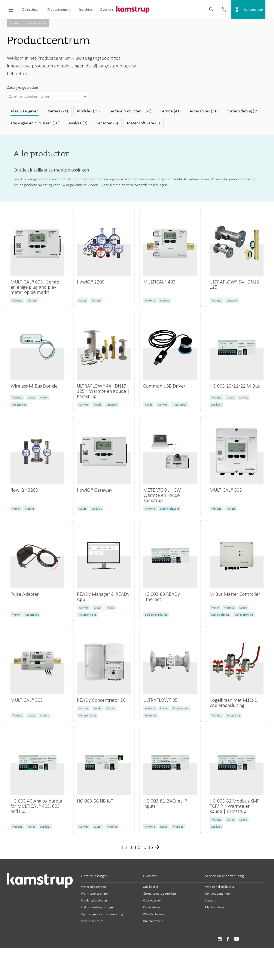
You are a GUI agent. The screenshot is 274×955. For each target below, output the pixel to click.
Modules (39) (88, 110)
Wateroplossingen (93, 887)
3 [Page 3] (131, 847)
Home (14, 23)
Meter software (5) (143, 122)
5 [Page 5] (139, 847)
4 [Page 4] (135, 847)
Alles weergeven (24, 110)
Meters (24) (58, 110)
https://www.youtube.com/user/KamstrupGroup (236, 939)
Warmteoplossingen (95, 893)
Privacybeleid (152, 907)
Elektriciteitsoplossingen (98, 907)
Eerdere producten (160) (130, 110)
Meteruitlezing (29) (243, 110)
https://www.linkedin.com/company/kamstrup (219, 939)
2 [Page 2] (126, 847)
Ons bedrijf (150, 887)
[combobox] (9, 96)
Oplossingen (31, 9)
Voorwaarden (152, 900)
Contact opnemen (217, 893)
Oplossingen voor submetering (102, 914)
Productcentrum (59, 9)
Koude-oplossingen (94, 900)
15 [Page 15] (150, 847)
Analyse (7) (77, 122)
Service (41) (170, 110)
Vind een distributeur (219, 887)
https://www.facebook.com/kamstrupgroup (228, 939)
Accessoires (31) (204, 110)
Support (210, 900)
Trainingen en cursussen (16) (35, 122)
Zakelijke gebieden (22, 87)
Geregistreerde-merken (159, 893)
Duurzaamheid (153, 921)
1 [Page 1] (122, 847)
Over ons (107, 9)
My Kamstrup (214, 907)
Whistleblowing (153, 914)
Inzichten (86, 9)
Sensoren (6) (107, 122)
